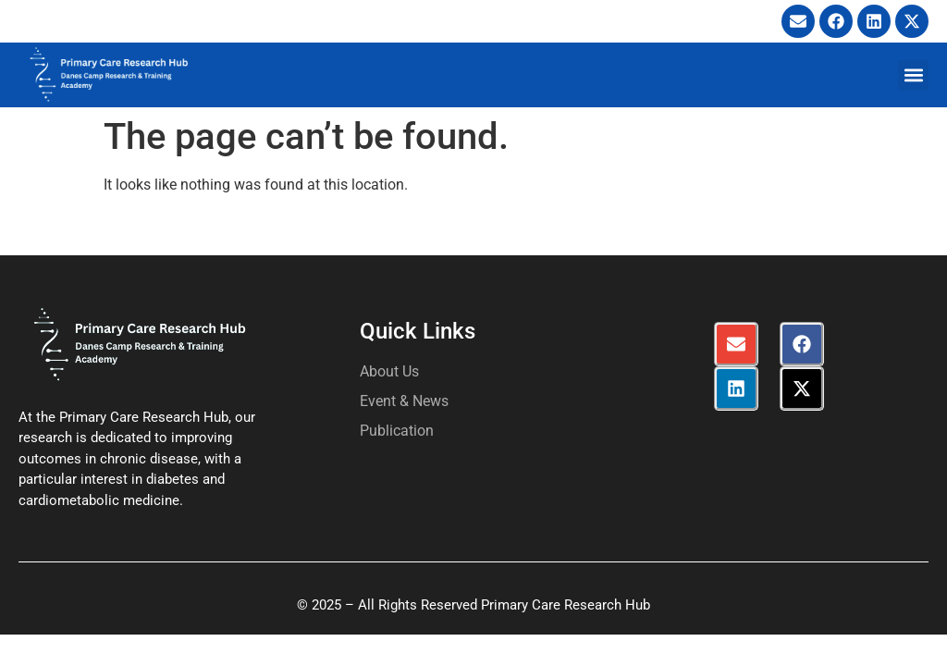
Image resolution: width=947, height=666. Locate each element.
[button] (913, 75)
